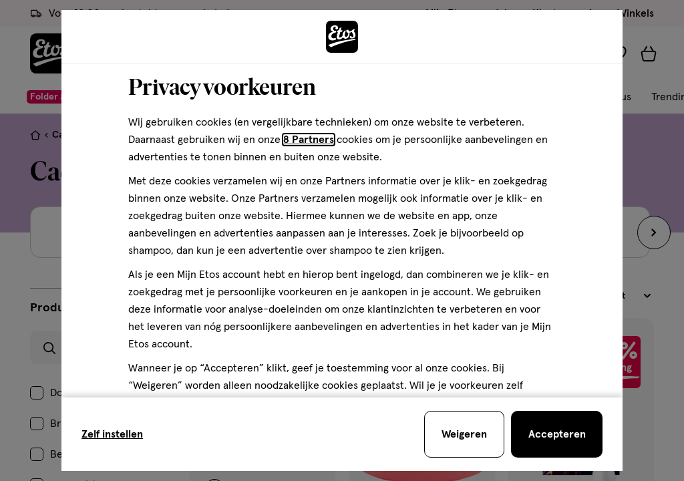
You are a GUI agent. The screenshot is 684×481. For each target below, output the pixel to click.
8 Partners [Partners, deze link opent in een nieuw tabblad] (308, 139)
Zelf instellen (112, 434)
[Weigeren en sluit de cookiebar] (464, 434)
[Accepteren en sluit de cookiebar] (557, 434)
